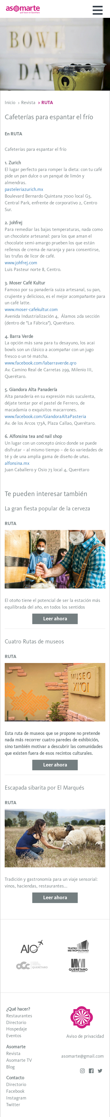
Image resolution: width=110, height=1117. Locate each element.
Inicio (10, 102)
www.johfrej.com (21, 262)
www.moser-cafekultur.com (31, 309)
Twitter (13, 1104)
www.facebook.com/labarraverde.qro (40, 363)
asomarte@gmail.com (82, 1056)
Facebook (15, 1091)
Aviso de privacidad (85, 1036)
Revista (28, 102)
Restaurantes (19, 1015)
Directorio (16, 1022)
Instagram (16, 1098)
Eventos (13, 1035)
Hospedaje (16, 1029)
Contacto (15, 1077)
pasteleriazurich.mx (24, 189)
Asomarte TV (19, 1060)
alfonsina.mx (17, 463)
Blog (10, 1067)
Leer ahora (55, 618)
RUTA (47, 102)
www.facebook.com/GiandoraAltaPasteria (45, 416)
